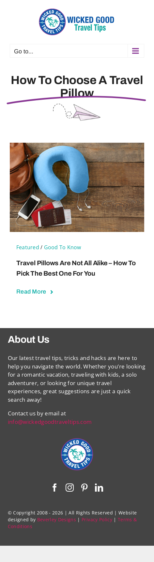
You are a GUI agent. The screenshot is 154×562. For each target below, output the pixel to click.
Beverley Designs (56, 519)
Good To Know (62, 247)
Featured (27, 247)
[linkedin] (99, 487)
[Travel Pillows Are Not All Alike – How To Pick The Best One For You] (77, 147)
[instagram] (70, 487)
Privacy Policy (97, 519)
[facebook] (55, 487)
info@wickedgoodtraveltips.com (50, 421)
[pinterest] (84, 487)
